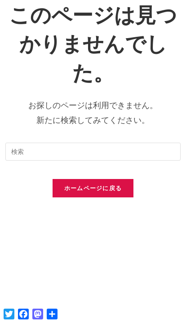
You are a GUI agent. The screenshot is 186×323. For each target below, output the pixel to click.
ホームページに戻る (93, 188)
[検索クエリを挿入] (93, 152)
